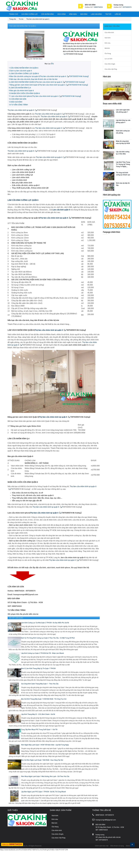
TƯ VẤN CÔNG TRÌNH (18, 105)
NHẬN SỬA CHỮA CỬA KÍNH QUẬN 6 (24, 93)
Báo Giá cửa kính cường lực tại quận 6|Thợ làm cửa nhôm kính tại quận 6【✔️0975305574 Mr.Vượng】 (49, 76)
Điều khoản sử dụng (117, 845)
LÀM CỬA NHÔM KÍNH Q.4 (20, 88)
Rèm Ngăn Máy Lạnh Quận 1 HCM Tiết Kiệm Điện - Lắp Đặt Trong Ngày (45, 745)
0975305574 (127, 7)
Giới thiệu (13, 810)
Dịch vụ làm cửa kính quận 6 (20, 71)
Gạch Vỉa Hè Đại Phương (48, 846)
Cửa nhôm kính (47, 14)
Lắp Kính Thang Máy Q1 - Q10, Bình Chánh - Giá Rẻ (38, 714)
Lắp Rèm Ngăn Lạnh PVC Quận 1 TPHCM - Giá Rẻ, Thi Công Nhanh (43, 792)
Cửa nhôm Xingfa (110, 64)
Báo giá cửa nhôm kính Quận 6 (21, 91)
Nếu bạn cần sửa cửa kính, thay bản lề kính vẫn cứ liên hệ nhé (33, 79)
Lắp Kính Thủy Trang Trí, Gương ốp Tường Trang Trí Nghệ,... (123, 164)
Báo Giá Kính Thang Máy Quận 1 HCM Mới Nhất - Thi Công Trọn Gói (43, 699)
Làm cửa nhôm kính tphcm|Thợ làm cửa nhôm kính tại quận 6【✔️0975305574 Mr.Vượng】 (45, 96)
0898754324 (98, 7)
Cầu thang (108, 53)
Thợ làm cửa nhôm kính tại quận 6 (21, 110)
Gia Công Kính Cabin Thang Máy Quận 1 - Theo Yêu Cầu (39, 684)
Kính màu (73, 14)
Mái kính (83, 14)
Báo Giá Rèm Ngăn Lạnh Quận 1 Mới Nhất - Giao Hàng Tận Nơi (42, 760)
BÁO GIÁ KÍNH (15, 102)
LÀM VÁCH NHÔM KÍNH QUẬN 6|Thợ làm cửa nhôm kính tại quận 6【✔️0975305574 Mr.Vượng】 (47, 82)
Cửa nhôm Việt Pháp (111, 69)
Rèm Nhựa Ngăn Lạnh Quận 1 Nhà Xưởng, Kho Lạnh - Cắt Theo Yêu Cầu (45, 776)
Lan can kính (96, 14)
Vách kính (61, 14)
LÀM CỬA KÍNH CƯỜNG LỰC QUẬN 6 (24, 74)
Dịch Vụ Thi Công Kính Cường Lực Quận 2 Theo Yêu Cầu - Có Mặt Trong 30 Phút (48, 638)
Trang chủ (13, 14)
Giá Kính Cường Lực (29, 14)
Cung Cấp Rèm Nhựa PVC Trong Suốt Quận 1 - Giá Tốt (39, 729)
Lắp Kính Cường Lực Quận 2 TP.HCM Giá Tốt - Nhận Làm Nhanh (42, 653)
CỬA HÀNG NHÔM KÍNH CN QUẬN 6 (23, 68)
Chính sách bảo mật (101, 845)
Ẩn (52, 64)
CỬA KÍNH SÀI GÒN (17, 99)
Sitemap (128, 845)
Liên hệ (118, 14)
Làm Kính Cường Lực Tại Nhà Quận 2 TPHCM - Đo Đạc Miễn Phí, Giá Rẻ (45, 623)
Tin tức (108, 14)
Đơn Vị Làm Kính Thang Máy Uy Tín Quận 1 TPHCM (38, 668)
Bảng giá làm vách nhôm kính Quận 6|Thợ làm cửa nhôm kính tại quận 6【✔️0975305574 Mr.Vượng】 (49, 85)
